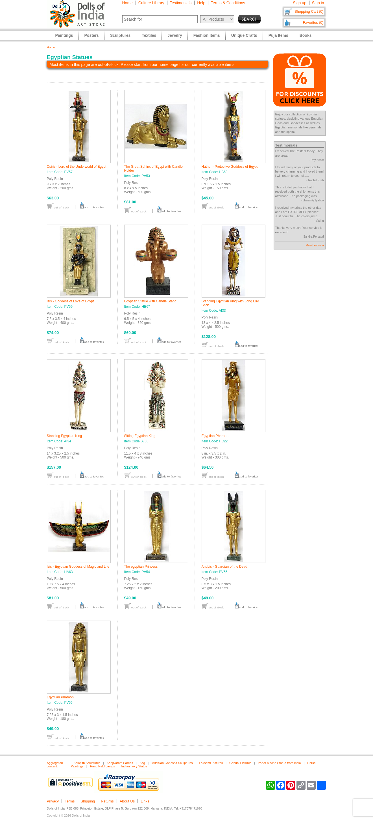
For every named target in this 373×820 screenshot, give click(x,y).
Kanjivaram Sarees (120, 763)
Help (201, 3)
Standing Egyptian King (64, 436)
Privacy (53, 801)
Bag (142, 763)
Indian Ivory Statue (134, 766)
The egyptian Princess (141, 567)
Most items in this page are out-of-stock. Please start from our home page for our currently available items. (142, 64)
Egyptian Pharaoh (215, 436)
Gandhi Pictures (240, 763)
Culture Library (151, 3)
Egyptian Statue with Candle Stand (150, 301)
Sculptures (120, 35)
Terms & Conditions (228, 3)
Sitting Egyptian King (140, 436)
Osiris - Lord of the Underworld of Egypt (76, 167)
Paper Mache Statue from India (279, 763)
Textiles (149, 35)
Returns (107, 801)
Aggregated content (55, 764)
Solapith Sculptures (87, 763)
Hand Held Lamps (102, 766)
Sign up (299, 3)
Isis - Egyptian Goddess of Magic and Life (78, 567)
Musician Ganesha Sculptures (172, 763)
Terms (70, 801)
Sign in (318, 3)
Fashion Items (206, 35)
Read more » (315, 245)
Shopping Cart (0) (309, 11)
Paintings (64, 35)
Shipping (88, 801)
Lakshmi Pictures (211, 763)
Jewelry (174, 35)
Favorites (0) (313, 22)
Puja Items (278, 35)
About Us (127, 801)
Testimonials (180, 3)
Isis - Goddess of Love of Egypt (70, 301)
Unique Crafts (244, 35)
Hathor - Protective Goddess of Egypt (230, 167)
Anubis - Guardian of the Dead (224, 567)
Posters (91, 35)
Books (306, 35)
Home (127, 3)
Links (145, 801)
